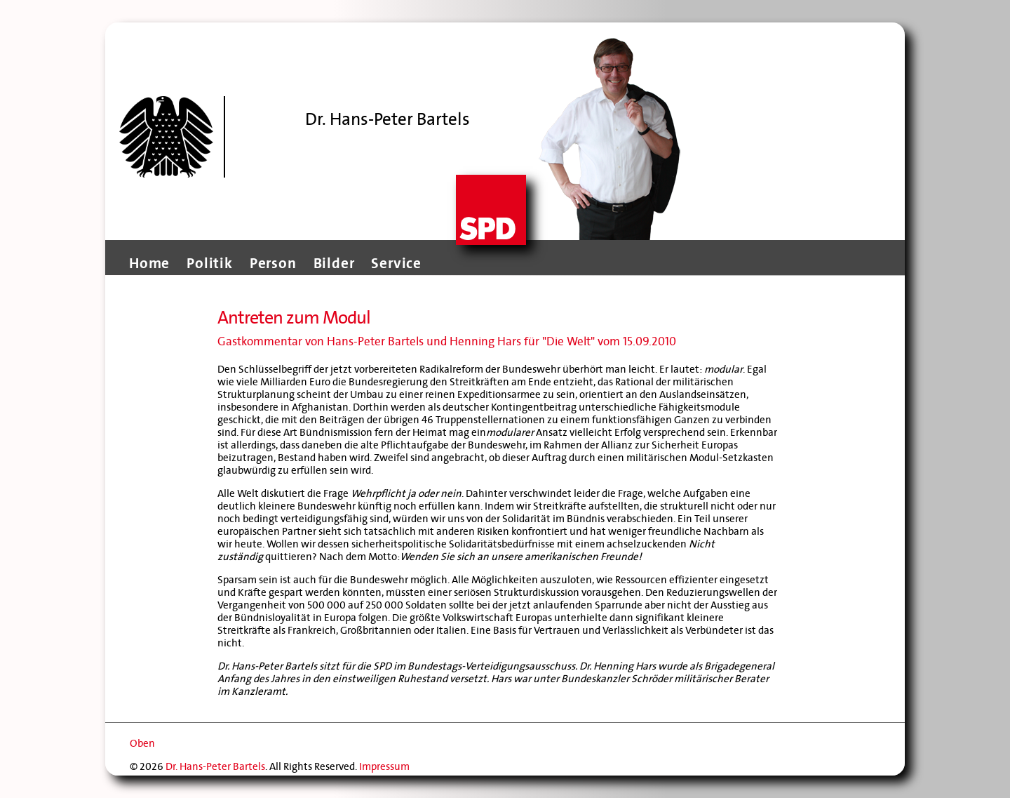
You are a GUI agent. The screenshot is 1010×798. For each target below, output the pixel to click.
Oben (142, 743)
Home (149, 263)
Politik (210, 263)
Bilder (334, 263)
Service (396, 263)
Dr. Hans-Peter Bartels (215, 766)
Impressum (384, 766)
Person (273, 263)
